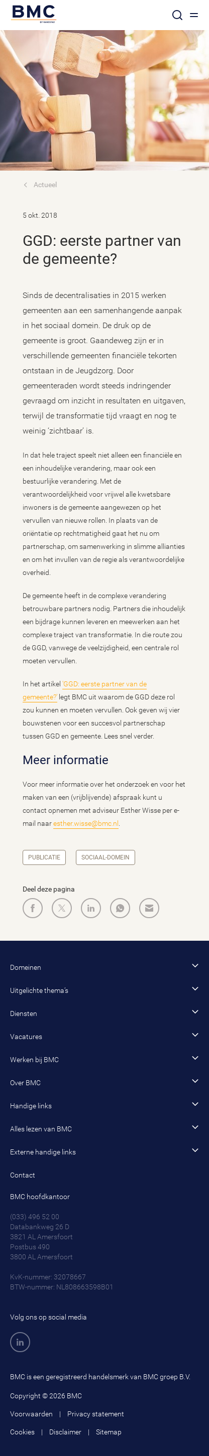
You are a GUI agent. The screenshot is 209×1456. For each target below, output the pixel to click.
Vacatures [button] (104, 1036)
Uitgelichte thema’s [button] (104, 989)
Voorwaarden (31, 1414)
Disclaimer (65, 1432)
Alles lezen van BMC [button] (104, 1128)
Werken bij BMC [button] (104, 1059)
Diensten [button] (104, 1012)
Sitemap (109, 1432)
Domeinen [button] (104, 966)
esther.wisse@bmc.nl (86, 823)
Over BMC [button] (104, 1082)
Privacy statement (95, 1414)
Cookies (22, 1432)
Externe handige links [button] (104, 1151)
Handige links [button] (104, 1105)
